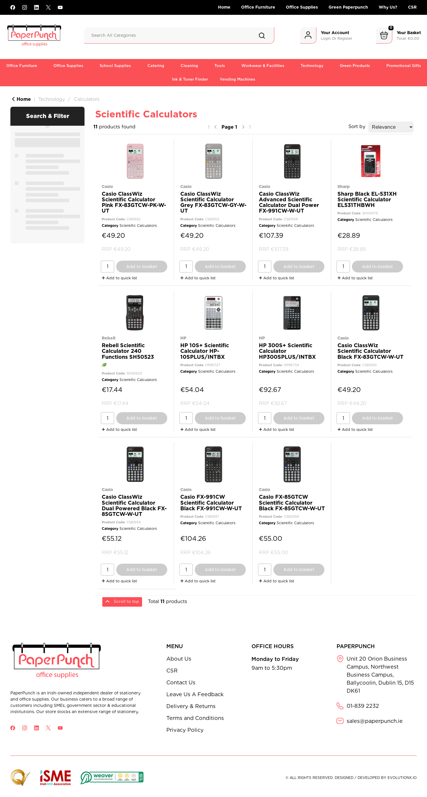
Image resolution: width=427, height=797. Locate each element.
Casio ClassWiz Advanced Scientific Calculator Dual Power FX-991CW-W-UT (289, 202)
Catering (155, 65)
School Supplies (115, 65)
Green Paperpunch (348, 7)
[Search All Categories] (179, 35)
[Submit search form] (262, 36)
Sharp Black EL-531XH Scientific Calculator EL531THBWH (367, 199)
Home (224, 7)
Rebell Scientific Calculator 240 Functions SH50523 (128, 351)
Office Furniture (258, 7)
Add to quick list (119, 278)
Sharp (343, 186)
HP (183, 337)
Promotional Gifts (403, 65)
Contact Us (180, 682)
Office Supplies (302, 7)
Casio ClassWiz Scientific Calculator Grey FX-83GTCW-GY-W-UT (213, 202)
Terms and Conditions (195, 718)
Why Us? (388, 7)
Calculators (87, 99)
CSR (412, 7)
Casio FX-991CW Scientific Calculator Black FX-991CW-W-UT (211, 502)
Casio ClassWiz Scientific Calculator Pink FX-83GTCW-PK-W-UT (134, 202)
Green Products (355, 65)
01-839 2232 (363, 706)
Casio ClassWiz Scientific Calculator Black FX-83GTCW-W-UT (370, 351)
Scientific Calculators (138, 225)
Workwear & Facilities (262, 65)
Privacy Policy (185, 730)
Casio (107, 186)
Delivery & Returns (191, 706)
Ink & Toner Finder (190, 79)
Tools (219, 65)
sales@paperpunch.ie (375, 721)
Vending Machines (237, 79)
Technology (312, 65)
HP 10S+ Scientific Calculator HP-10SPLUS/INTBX (204, 351)
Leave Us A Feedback (195, 694)
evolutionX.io (402, 777)
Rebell (108, 337)
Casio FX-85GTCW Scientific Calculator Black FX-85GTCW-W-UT (292, 502)
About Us (178, 659)
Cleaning (189, 65)
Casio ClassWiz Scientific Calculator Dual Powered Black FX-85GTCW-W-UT (134, 505)
